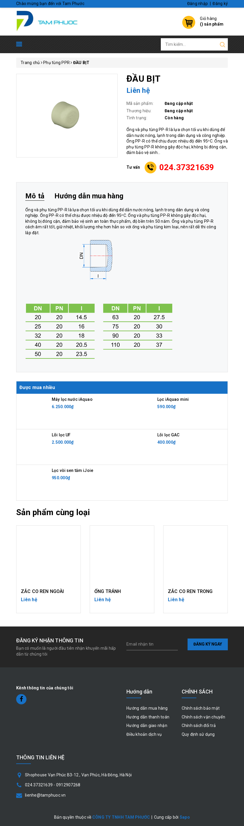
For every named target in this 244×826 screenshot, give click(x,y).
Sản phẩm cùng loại (53, 512)
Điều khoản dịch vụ (144, 734)
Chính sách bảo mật (201, 708)
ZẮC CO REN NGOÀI (42, 591)
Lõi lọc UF (61, 435)
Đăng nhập (197, 3)
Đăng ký (220, 3)
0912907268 (68, 785)
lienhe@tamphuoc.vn (45, 795)
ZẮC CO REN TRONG (190, 591)
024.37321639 (186, 167)
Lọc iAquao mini (173, 399)
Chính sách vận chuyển (203, 717)
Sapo (185, 817)
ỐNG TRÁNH (107, 591)
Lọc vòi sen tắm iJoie (72, 470)
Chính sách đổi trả (199, 725)
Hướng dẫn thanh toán (147, 717)
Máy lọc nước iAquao (72, 399)
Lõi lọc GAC (168, 435)
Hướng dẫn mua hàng (147, 708)
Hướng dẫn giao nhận (146, 725)
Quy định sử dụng (198, 734)
